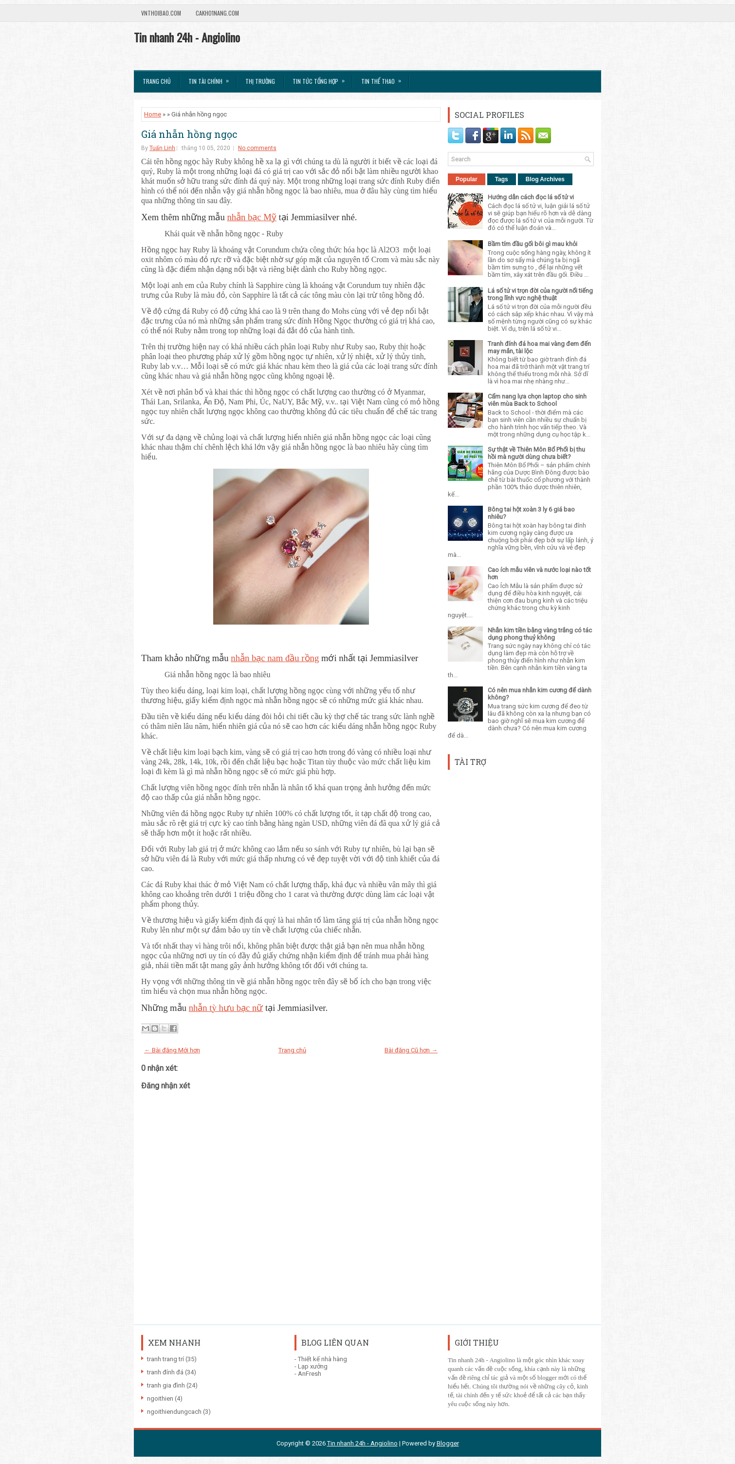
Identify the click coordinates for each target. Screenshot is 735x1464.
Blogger (448, 1443)
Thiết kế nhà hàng (322, 1359)
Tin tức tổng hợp (322, 78)
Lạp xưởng (313, 1366)
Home (152, 114)
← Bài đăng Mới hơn (172, 1050)
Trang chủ (157, 81)
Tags (501, 179)
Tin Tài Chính (211, 78)
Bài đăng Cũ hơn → (411, 1050)
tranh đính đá (165, 1372)
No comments (257, 148)
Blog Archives (545, 179)
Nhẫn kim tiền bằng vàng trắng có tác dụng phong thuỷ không (540, 634)
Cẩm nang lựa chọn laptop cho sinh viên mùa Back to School (537, 400)
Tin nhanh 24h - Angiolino (187, 37)
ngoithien (160, 1398)
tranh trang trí (165, 1359)
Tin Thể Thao (384, 78)
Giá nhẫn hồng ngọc (189, 134)
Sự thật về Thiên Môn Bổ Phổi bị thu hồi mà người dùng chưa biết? (536, 453)
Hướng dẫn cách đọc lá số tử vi (531, 197)
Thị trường (260, 81)
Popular (467, 179)
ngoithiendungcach (174, 1411)
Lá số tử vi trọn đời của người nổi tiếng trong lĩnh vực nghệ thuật (540, 294)
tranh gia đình (166, 1385)
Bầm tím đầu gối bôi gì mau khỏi (532, 243)
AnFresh (309, 1373)
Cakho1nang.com (217, 13)
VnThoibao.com (161, 13)
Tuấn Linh (162, 148)
